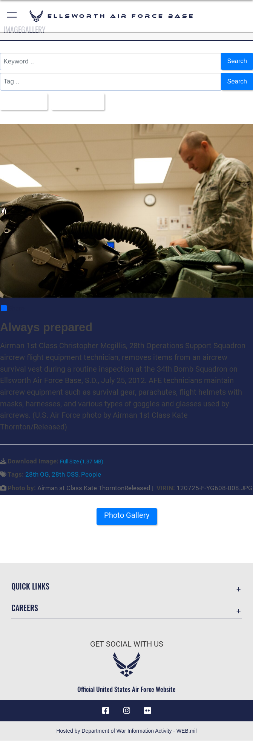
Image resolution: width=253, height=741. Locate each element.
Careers (24, 608)
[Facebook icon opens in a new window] (105, 711)
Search (237, 61)
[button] (12, 16)
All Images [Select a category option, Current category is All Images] (22, 101)
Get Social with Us (126, 644)
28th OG (37, 475)
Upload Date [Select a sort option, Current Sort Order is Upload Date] (78, 101)
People (91, 475)
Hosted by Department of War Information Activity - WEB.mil (126, 731)
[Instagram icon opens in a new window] (126, 711)
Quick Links (30, 586)
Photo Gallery (126, 515)
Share (13, 309)
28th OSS (65, 475)
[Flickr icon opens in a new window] (147, 711)
